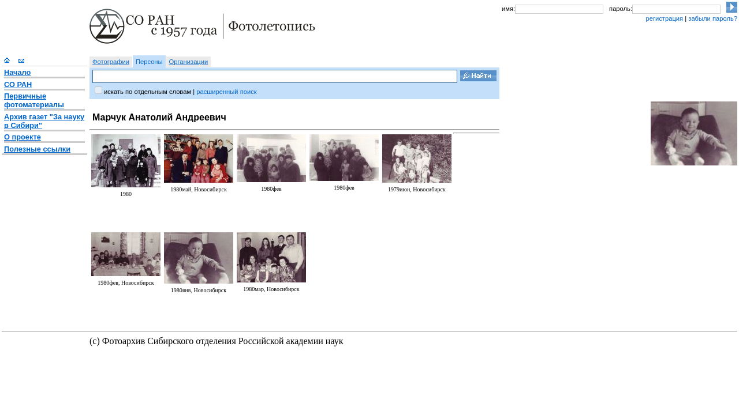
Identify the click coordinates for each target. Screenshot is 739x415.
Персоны (149, 61)
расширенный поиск (226, 91)
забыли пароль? (712, 18)
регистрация (664, 18)
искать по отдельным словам (147, 91)
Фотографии (110, 61)
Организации (188, 61)
